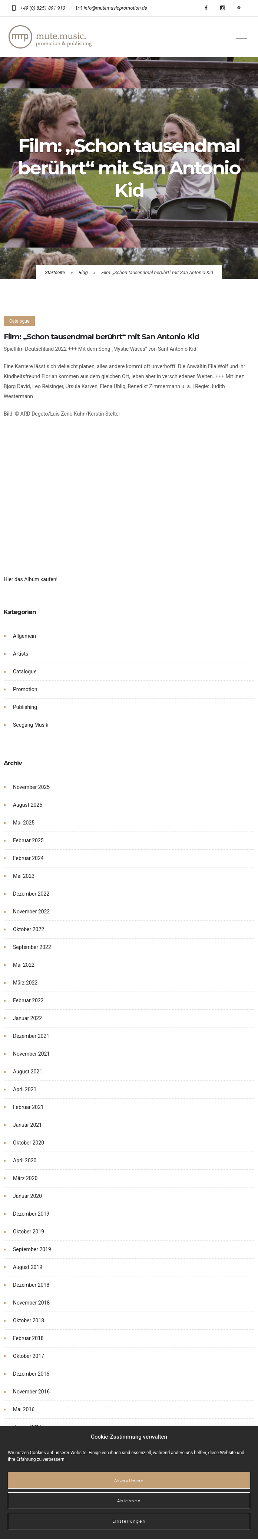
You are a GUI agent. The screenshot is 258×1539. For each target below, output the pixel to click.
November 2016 (31, 1392)
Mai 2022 (23, 965)
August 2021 (27, 1072)
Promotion (25, 689)
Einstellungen (129, 1521)
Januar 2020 (27, 1196)
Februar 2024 (28, 858)
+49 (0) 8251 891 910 (43, 8)
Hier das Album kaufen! (30, 579)
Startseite (55, 272)
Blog (83, 272)
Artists (20, 654)
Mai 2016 (23, 1409)
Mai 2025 (23, 823)
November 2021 (31, 1054)
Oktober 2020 (28, 1143)
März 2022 (25, 983)
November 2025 (31, 787)
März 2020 (25, 1178)
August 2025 (27, 805)
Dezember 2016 (31, 1374)
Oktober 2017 (28, 1356)
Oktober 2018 (28, 1320)
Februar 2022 (28, 1000)
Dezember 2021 (31, 1036)
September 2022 (32, 947)
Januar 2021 (27, 1125)
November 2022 (31, 912)
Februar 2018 (28, 1338)
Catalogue (24, 671)
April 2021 (25, 1089)
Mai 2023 (23, 876)
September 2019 (32, 1249)
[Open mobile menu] (243, 36)
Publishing (25, 707)
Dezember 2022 (31, 894)
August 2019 (27, 1267)
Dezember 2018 (31, 1285)
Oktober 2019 (28, 1232)
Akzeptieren (129, 1480)
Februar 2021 (28, 1107)
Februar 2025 (28, 840)
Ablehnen (129, 1500)
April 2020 (25, 1160)
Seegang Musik (30, 725)
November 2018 (31, 1303)
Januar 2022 (27, 1018)
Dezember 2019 (31, 1214)
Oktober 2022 (28, 929)
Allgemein (24, 636)
